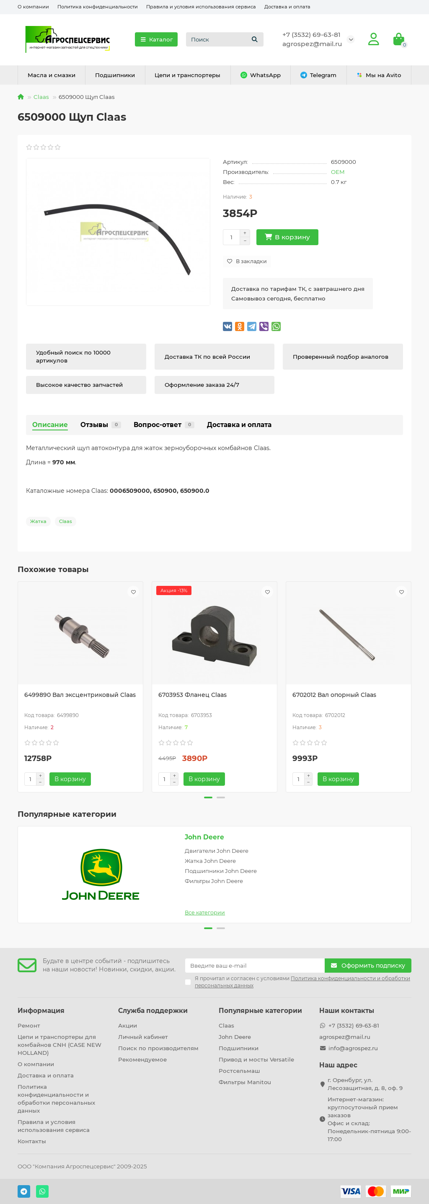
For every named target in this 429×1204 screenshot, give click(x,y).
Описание (50, 425)
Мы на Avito (378, 75)
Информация (41, 1011)
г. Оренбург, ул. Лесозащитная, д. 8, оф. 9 (365, 1084)
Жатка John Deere (210, 860)
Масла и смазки (51, 75)
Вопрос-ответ (164, 425)
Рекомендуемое (142, 1059)
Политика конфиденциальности (97, 7)
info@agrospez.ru (353, 1048)
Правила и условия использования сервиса (201, 7)
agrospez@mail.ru (312, 44)
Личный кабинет (143, 1036)
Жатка (38, 521)
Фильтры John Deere (214, 881)
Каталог (156, 39)
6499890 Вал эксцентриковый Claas (80, 695)
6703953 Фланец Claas (192, 695)
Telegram (318, 75)
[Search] (225, 39)
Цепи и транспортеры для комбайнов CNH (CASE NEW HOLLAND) (59, 1044)
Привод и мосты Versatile (256, 1059)
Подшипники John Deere (221, 870)
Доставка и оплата (287, 7)
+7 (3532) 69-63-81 (311, 35)
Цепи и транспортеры (187, 75)
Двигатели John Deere (216, 850)
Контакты (32, 1141)
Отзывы (100, 425)
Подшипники (115, 75)
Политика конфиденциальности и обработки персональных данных (56, 1098)
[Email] (255, 965)
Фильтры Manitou (245, 1082)
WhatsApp (260, 75)
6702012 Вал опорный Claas (334, 695)
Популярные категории (260, 1011)
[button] (208, 797)
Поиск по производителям (158, 1048)
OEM (338, 171)
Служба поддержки (153, 1011)
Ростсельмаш (239, 1070)
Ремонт (29, 1025)
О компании (33, 7)
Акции (127, 1025)
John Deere (204, 837)
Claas (41, 96)
